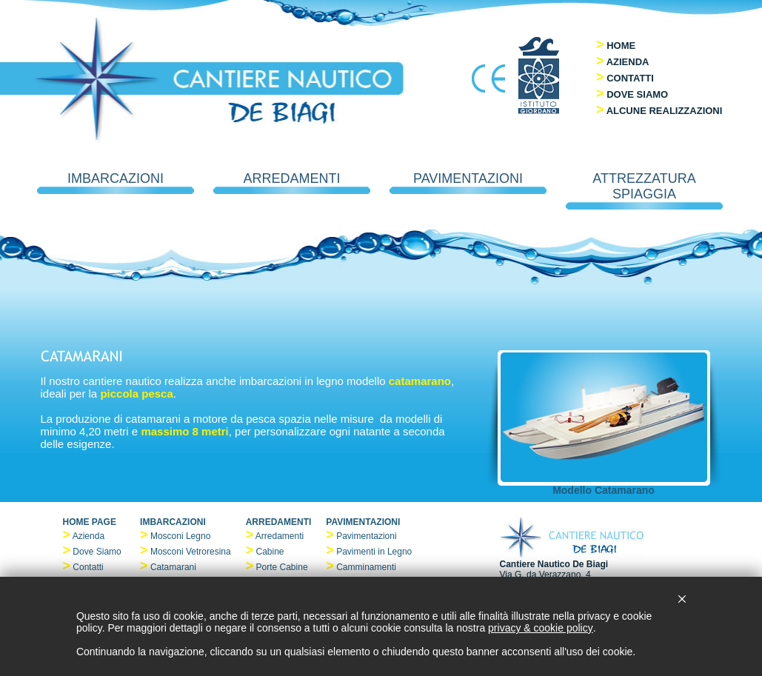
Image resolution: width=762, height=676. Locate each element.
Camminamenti (366, 567)
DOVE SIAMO (637, 94)
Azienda (88, 536)
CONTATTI (630, 78)
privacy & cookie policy (540, 628)
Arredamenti (279, 536)
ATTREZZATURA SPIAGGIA (644, 190)
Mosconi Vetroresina (190, 551)
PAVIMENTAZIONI (468, 182)
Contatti (88, 567)
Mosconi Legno (180, 536)
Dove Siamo (97, 551)
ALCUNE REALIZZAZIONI (664, 110)
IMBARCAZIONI (115, 182)
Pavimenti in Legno (374, 551)
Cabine (270, 551)
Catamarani (173, 567)
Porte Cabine (282, 567)
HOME (620, 45)
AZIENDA (627, 61)
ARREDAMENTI (291, 182)
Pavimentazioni (366, 536)
